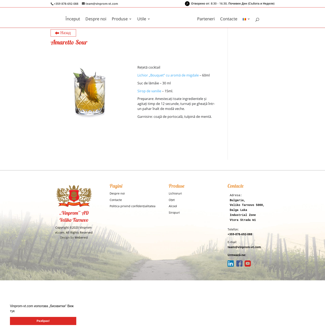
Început (72, 19)
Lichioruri (175, 193)
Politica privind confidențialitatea (132, 206)
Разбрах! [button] (43, 321)
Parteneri (206, 19)
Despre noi (95, 19)
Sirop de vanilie (149, 91)
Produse (120, 19)
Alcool (173, 206)
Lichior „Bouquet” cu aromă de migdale (168, 75)
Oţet (172, 200)
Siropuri (174, 212)
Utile (141, 19)
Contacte (228, 19)
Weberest (81, 237)
